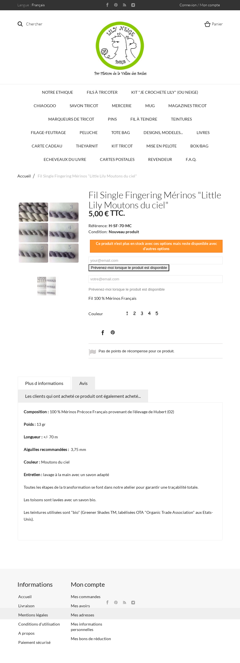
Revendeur (160, 159)
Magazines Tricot (187, 105)
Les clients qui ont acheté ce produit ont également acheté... (83, 396)
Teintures (181, 119)
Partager (102, 332)
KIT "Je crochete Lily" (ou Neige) (164, 92)
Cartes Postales (117, 159)
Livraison (26, 605)
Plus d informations (44, 383)
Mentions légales (32, 614)
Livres (203, 132)
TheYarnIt (87, 145)
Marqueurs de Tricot (71, 119)
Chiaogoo (45, 105)
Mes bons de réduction (91, 638)
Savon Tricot (84, 105)
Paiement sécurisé (34, 642)
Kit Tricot (122, 145)
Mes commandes (85, 596)
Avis (83, 383)
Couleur (96, 313)
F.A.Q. (191, 159)
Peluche (89, 132)
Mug (150, 105)
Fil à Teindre (143, 119)
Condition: (98, 231)
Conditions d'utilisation (38, 624)
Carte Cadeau (47, 145)
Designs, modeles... (163, 132)
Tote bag (120, 132)
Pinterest (112, 332)
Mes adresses (82, 614)
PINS (112, 119)
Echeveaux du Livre (65, 159)
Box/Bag (199, 145)
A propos (26, 633)
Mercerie (122, 105)
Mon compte (88, 584)
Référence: (98, 225)
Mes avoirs (80, 605)
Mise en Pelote (161, 145)
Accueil (24, 175)
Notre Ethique (57, 92)
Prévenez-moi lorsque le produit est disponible (129, 267)
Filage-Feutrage (48, 132)
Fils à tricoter (102, 92)
